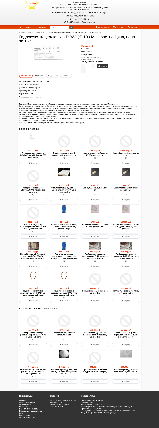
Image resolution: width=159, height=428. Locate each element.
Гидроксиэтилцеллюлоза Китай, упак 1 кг (64, 338)
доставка (85, 48)
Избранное (119, 27)
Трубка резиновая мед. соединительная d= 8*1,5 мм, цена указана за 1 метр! (33, 295)
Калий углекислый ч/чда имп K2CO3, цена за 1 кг (95, 154)
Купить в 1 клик (87, 60)
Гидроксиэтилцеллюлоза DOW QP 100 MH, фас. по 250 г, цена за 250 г (33, 155)
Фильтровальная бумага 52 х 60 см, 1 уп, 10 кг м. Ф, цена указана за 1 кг (64, 192)
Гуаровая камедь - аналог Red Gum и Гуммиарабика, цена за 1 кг (95, 339)
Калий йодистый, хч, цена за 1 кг (126, 154)
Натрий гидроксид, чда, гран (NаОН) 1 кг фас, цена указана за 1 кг (64, 376)
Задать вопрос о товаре (90, 58)
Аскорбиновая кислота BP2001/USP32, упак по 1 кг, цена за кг (33, 192)
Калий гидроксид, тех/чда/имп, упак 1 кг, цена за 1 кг (126, 375)
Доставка (22, 404)
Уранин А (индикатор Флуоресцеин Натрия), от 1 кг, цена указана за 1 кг (33, 229)
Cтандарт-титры (87, 407)
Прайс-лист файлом (27, 407)
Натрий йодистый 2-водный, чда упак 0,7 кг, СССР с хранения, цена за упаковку (33, 258)
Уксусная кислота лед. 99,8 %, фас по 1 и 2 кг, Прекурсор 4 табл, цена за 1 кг (33, 376)
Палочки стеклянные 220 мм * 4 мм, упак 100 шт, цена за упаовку (126, 229)
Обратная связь (88, 22)
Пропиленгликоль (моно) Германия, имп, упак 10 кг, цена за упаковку (125, 339)
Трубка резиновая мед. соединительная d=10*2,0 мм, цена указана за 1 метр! (64, 295)
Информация (41, 27)
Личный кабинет (103, 27)
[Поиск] (59, 27)
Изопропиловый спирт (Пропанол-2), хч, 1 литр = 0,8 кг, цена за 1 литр (33, 339)
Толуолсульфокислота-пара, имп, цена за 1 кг (126, 294)
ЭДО (21, 417)
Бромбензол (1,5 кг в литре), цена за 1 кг (95, 294)
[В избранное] (83, 70)
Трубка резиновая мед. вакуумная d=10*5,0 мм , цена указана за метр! (126, 258)
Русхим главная (25, 409)
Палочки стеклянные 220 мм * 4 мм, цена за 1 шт (95, 228)
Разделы (29, 27)
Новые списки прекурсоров (91, 409)
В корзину (102, 66)
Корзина (133, 27)
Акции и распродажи (27, 421)
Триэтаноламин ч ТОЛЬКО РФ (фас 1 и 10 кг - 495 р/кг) (95, 375)
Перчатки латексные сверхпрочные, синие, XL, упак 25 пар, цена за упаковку (64, 258)
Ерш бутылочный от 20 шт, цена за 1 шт (126, 191)
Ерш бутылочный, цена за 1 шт (95, 191)
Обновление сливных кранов (92, 404)
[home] (20, 27)
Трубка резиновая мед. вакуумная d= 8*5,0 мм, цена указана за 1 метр (95, 258)
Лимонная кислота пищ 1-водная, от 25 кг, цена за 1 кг (64, 154)
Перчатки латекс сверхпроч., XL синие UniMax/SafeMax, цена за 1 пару (64, 229)
